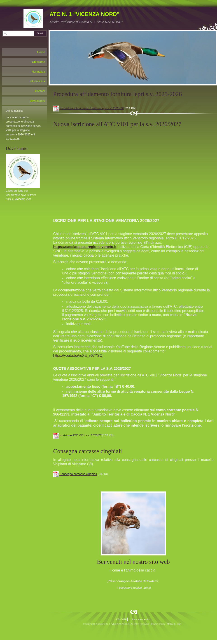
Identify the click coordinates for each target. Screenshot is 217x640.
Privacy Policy (158, 624)
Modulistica (37, 81)
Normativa (38, 71)
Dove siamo (37, 100)
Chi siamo (38, 62)
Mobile (170, 624)
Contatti (40, 91)
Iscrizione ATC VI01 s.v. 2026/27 (80, 435)
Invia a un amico (141, 619)
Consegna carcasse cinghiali (78, 474)
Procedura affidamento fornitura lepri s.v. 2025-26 (91, 108)
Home (41, 52)
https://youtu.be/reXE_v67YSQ (78, 355)
